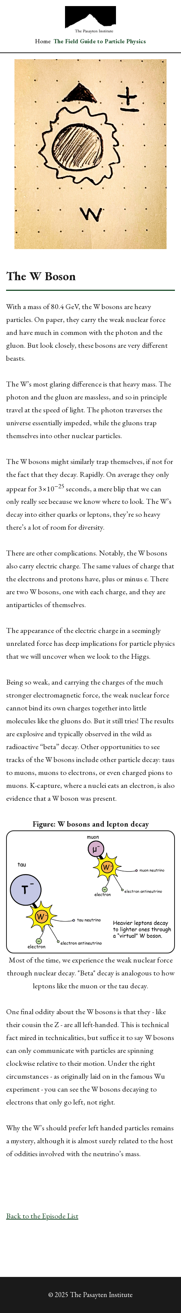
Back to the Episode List (42, 1216)
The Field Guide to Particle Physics (100, 41)
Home (43, 41)
